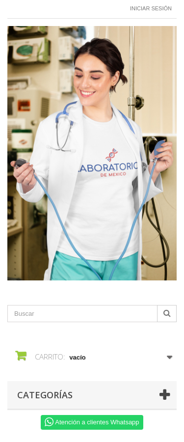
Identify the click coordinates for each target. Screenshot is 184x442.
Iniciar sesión (151, 8)
